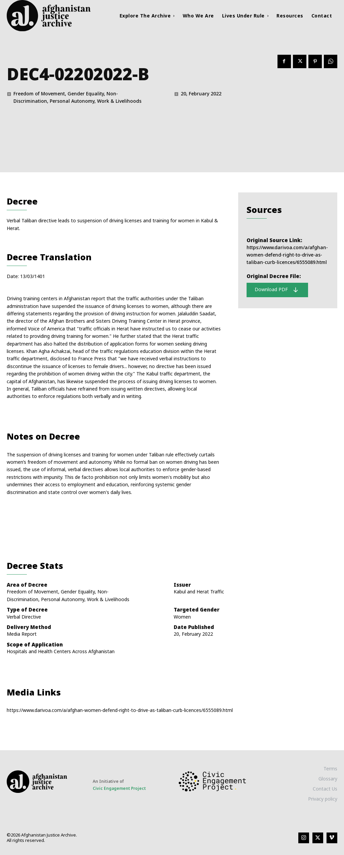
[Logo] (48, 15)
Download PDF (277, 289)
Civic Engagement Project (119, 788)
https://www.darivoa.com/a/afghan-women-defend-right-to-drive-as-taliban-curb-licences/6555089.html (287, 255)
